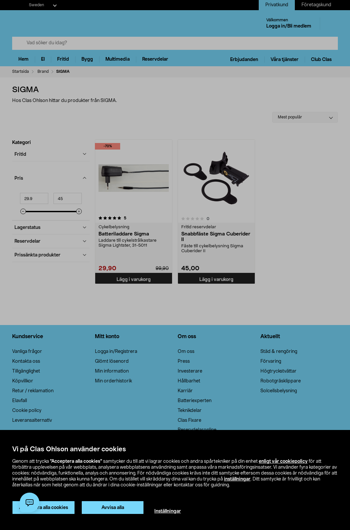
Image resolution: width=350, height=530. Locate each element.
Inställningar (167, 511)
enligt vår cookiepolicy (283, 461)
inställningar (237, 479)
